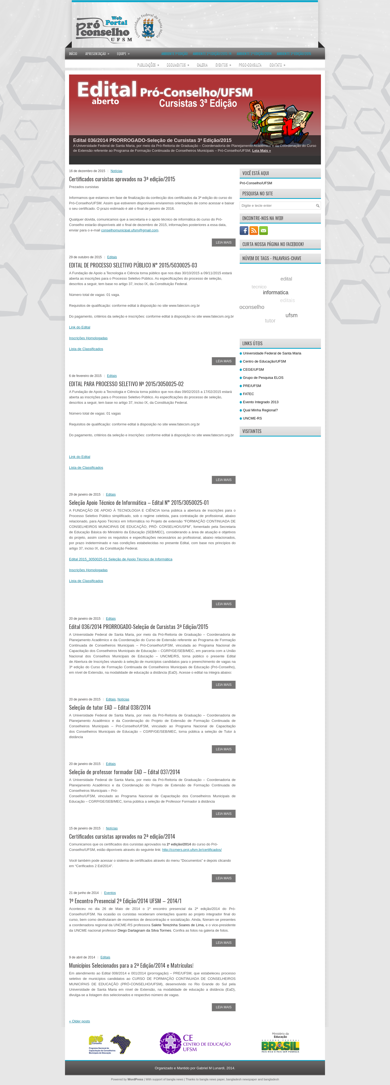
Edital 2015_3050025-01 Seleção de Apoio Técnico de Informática (120, 559)
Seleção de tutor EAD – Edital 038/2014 (110, 707)
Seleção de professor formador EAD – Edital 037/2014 (124, 772)
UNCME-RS (252, 418)
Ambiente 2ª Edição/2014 (254, 53)
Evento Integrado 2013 (261, 402)
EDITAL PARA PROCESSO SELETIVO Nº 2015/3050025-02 (126, 384)
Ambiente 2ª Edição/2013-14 (212, 53)
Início (73, 53)
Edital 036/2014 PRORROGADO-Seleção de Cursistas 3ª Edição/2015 (152, 140)
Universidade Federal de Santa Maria (272, 353)
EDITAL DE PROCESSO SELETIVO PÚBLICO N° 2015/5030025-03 (133, 265)
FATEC (248, 394)
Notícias (116, 171)
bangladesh (271, 1079)
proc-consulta (250, 64)
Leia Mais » (261, 150)
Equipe (125, 52)
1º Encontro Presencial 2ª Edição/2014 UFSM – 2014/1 (125, 901)
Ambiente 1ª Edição (174, 53)
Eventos (225, 63)
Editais (112, 257)
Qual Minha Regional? (260, 410)
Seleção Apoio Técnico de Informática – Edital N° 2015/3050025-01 (139, 502)
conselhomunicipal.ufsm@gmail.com (129, 230)
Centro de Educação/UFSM (264, 361)
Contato (279, 63)
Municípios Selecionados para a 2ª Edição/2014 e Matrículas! (131, 965)
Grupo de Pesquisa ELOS (263, 378)
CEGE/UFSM (253, 369)
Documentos (180, 63)
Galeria (202, 64)
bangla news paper (212, 1079)
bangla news (175, 1079)
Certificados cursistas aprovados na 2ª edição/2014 (122, 836)
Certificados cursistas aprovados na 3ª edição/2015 (122, 179)
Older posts (79, 1021)
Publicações (150, 63)
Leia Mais (224, 242)
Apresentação (99, 52)
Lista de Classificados (86, 349)
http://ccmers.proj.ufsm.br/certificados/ (192, 850)
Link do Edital (79, 327)
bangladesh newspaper (241, 1079)
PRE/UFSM (252, 386)
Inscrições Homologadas (88, 338)
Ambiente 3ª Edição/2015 (294, 53)
